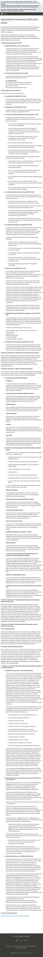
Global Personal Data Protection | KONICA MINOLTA (15, 916)
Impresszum (9, 946)
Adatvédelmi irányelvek (29, 946)
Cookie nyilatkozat (18, 946)
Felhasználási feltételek (20, 948)
